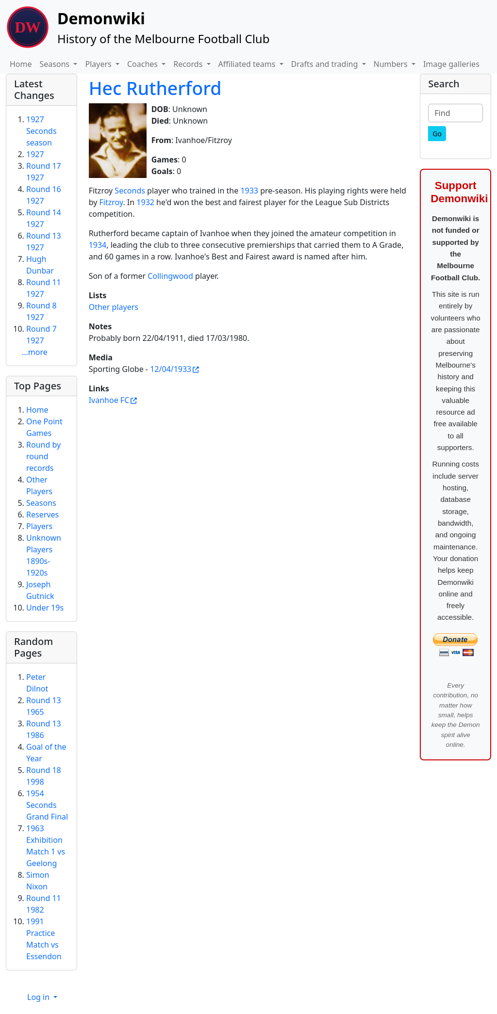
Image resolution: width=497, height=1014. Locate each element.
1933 (249, 190)
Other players (113, 307)
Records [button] (188, 64)
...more (35, 352)
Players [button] (99, 64)
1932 (145, 202)
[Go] (437, 133)
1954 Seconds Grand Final (47, 805)
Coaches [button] (143, 64)
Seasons (41, 503)
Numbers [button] (392, 64)
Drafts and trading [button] (325, 64)
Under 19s (45, 607)
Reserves (42, 514)
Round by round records (43, 456)
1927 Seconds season (41, 131)
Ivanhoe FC (109, 400)
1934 (98, 245)
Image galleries (451, 64)
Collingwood (170, 276)
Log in (39, 997)
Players (39, 526)
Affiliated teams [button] (248, 64)
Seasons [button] (56, 64)
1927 (35, 154)
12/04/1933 (170, 369)
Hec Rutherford (155, 88)
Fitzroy (111, 202)
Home (21, 64)
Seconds (130, 190)
